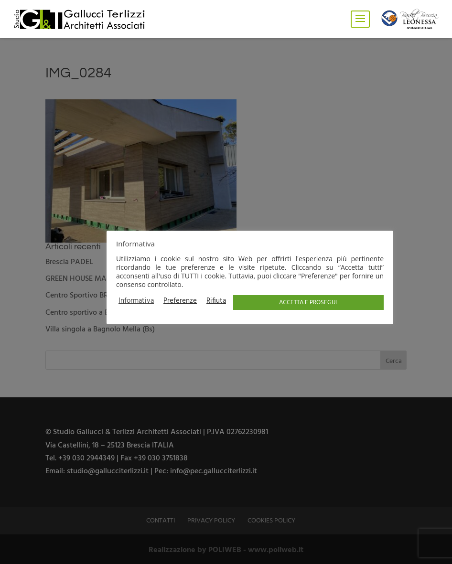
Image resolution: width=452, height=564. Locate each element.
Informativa (136, 301)
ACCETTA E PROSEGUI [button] (308, 303)
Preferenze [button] (180, 301)
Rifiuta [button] (216, 301)
